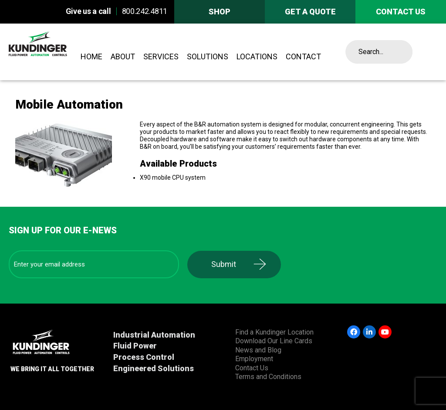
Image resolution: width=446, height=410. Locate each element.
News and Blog (258, 350)
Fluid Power (135, 345)
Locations (257, 56)
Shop (219, 11)
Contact (303, 56)
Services (161, 56)
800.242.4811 (144, 11)
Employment (254, 359)
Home (91, 56)
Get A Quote (310, 11)
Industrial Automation (154, 334)
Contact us (401, 11)
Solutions (207, 56)
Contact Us (251, 368)
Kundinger (53, 52)
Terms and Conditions (268, 376)
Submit (223, 264)
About (123, 56)
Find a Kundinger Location (274, 332)
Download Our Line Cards (273, 341)
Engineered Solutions (153, 368)
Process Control (143, 357)
